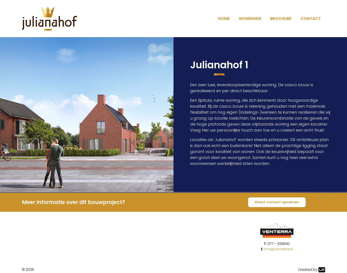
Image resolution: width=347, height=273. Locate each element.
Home (224, 18)
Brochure (281, 18)
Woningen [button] (250, 18)
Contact (311, 18)
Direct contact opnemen (277, 202)
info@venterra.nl (278, 249)
